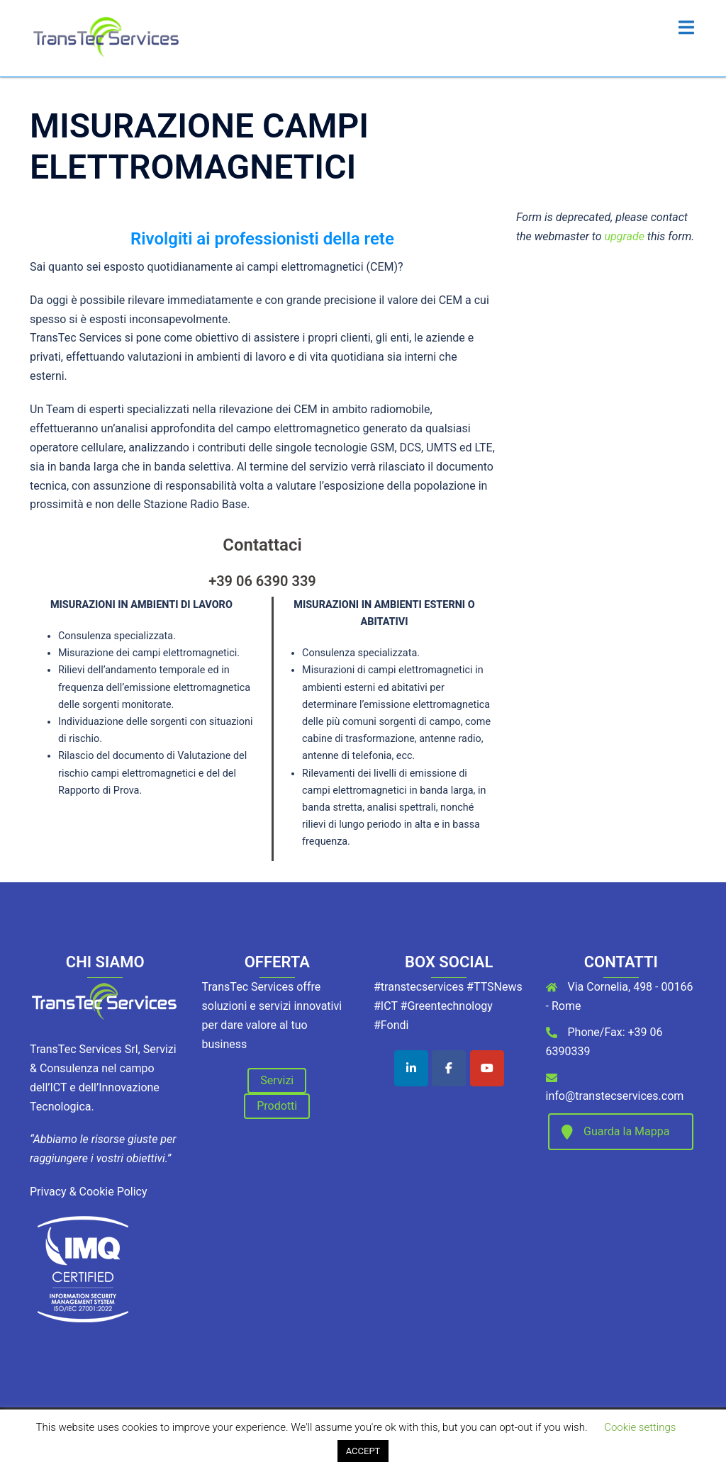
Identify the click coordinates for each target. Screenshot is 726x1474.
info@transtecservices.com (615, 1096)
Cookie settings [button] (640, 1427)
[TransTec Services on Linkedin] (411, 1068)
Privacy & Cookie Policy (88, 1191)
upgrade (624, 236)
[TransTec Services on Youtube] (487, 1068)
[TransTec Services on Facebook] (449, 1068)
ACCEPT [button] (363, 1451)
